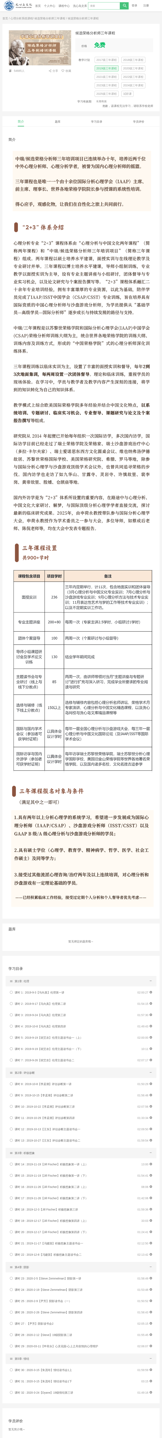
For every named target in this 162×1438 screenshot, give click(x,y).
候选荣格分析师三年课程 (49, 18)
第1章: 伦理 (22, 981)
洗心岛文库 (81, 5)
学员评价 (138, 121)
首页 (38, 5)
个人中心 (49, 5)
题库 (57, 121)
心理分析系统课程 (21, 18)
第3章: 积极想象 (25, 1153)
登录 (134, 5)
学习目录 (96, 121)
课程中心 (64, 5)
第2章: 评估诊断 (25, 1072)
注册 (146, 5)
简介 (21, 121)
